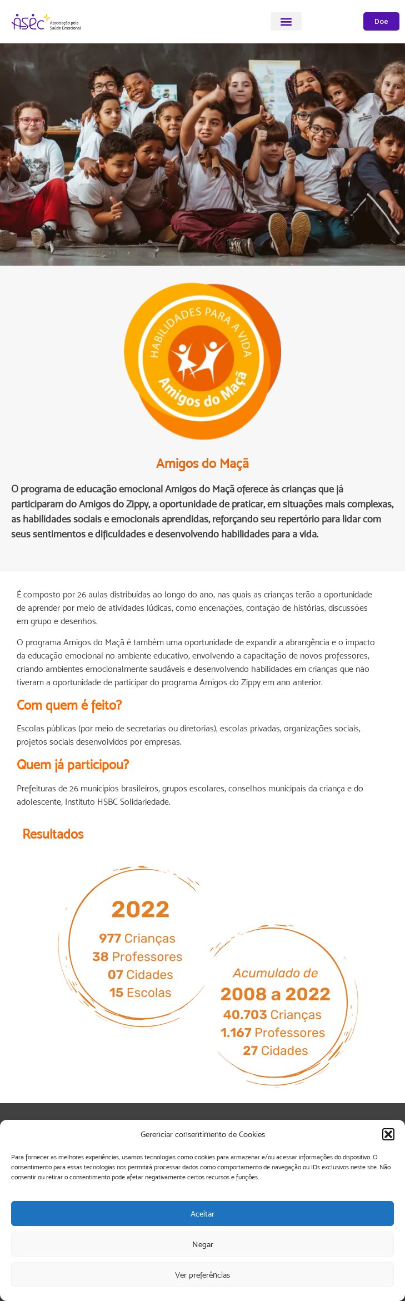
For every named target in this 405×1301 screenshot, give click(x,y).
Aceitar (202, 1213)
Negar (202, 1244)
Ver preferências (202, 1274)
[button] (388, 1134)
